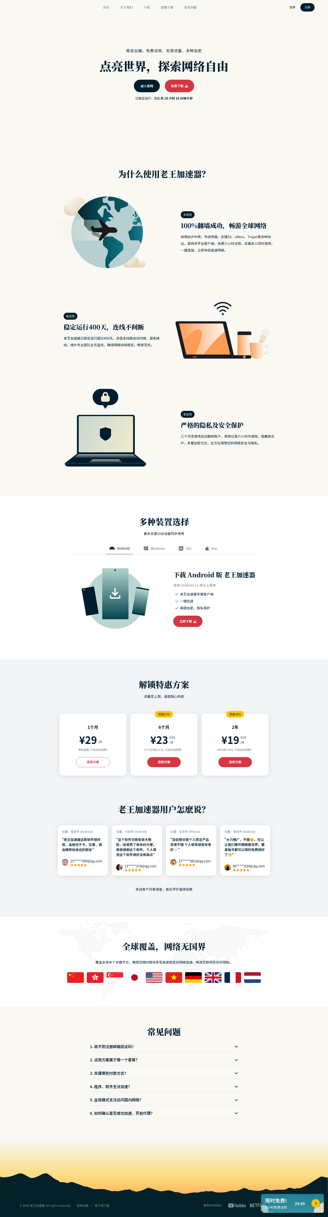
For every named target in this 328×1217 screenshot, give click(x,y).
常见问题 (190, 7)
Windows (154, 548)
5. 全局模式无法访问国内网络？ (164, 1099)
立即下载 (188, 621)
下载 (147, 7)
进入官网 (147, 86)
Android (119, 548)
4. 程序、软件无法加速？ (164, 1086)
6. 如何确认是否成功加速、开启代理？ (164, 1113)
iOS (185, 548)
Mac (211, 548)
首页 (106, 7)
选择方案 (93, 762)
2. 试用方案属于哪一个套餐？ (164, 1059)
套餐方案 (167, 7)
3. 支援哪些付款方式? (164, 1073)
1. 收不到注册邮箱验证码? (164, 1046)
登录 (292, 7)
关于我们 (126, 7)
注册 (307, 7)
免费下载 (179, 86)
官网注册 (82, 1205)
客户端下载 (102, 1205)
